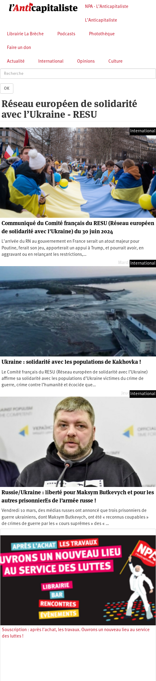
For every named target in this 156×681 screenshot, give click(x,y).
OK (6, 88)
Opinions (86, 61)
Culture (115, 61)
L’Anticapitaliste (101, 20)
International (50, 61)
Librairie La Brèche (25, 34)
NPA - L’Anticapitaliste (106, 7)
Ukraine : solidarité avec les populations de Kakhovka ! (71, 361)
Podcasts (66, 34)
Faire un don (19, 48)
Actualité (16, 61)
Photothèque (102, 34)
